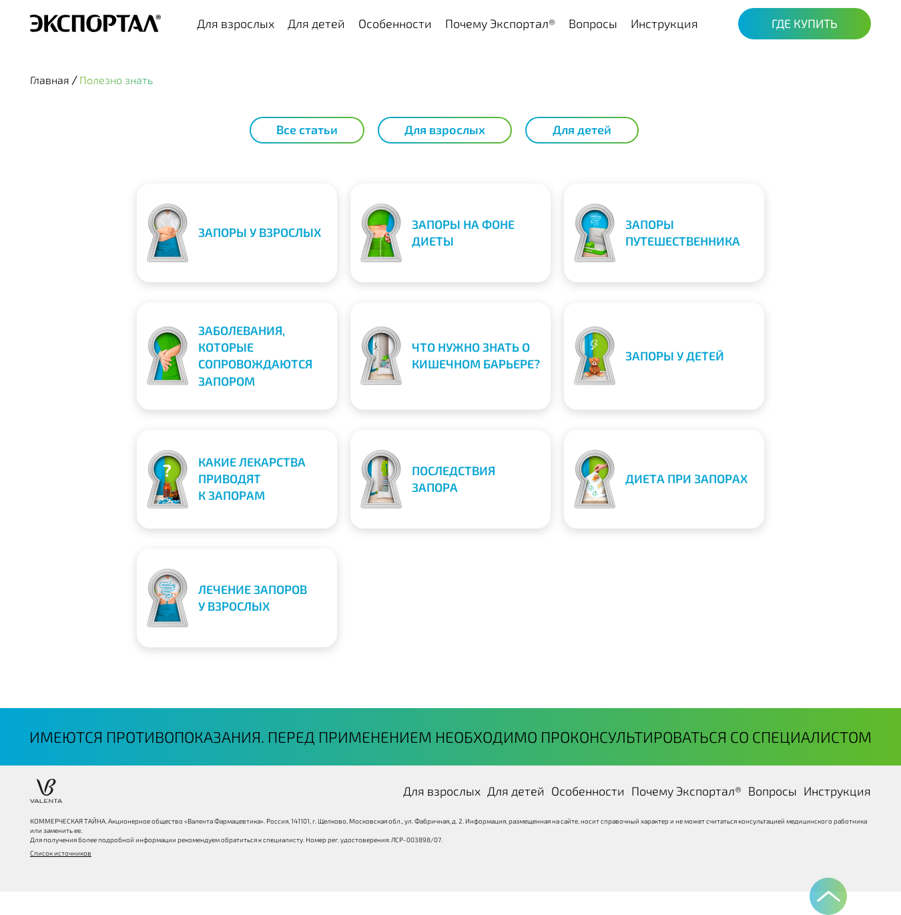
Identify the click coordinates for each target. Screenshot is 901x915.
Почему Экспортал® (500, 23)
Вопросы (593, 23)
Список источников (60, 853)
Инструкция (664, 23)
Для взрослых (235, 23)
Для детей (316, 23)
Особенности (395, 23)
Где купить (805, 23)
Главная (49, 79)
